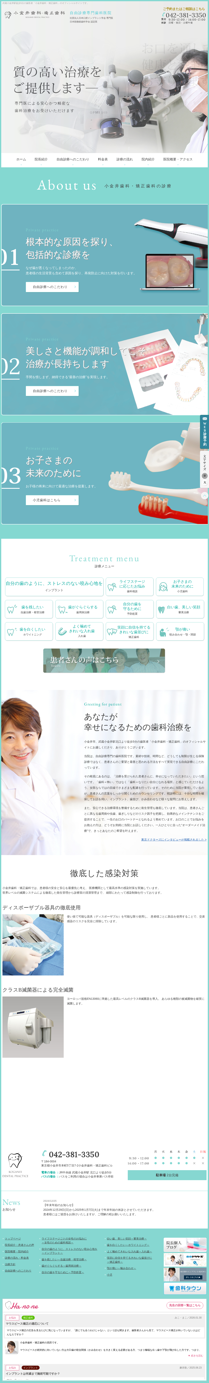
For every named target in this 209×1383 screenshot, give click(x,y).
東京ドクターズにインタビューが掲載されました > (174, 839)
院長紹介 (41, 159)
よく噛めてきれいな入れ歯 (82, 631)
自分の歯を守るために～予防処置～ (63, 1272)
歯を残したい (32, 610)
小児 (109, 1274)
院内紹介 (148, 159)
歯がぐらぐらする (83, 610)
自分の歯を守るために (132, 609)
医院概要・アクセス (178, 159)
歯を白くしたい (32, 632)
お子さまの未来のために (182, 587)
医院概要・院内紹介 (17, 1251)
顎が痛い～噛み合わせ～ (121, 1268)
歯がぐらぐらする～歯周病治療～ (61, 1265)
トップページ (13, 1238)
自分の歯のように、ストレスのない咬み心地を (54, 586)
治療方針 (10, 1264)
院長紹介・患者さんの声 (19, 1244)
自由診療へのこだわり (73, 159)
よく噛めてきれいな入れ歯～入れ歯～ (129, 1251)
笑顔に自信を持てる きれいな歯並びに (133, 632)
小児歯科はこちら (47, 500)
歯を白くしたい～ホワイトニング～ (128, 1244)
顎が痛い (182, 632)
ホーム (21, 159)
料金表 (103, 159)
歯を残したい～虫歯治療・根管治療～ (64, 1259)
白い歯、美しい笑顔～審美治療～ (127, 1238)
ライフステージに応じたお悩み (132, 587)
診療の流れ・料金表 (17, 1257)
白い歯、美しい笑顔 (183, 610)
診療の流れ (125, 159)
